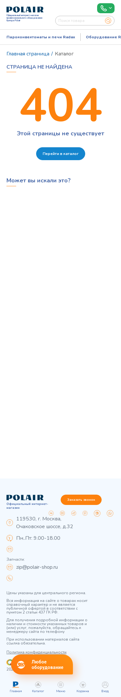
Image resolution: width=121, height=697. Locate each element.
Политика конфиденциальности (36, 652)
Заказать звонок (81, 500)
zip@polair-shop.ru (37, 567)
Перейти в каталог (61, 153)
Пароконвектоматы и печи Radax (40, 37)
